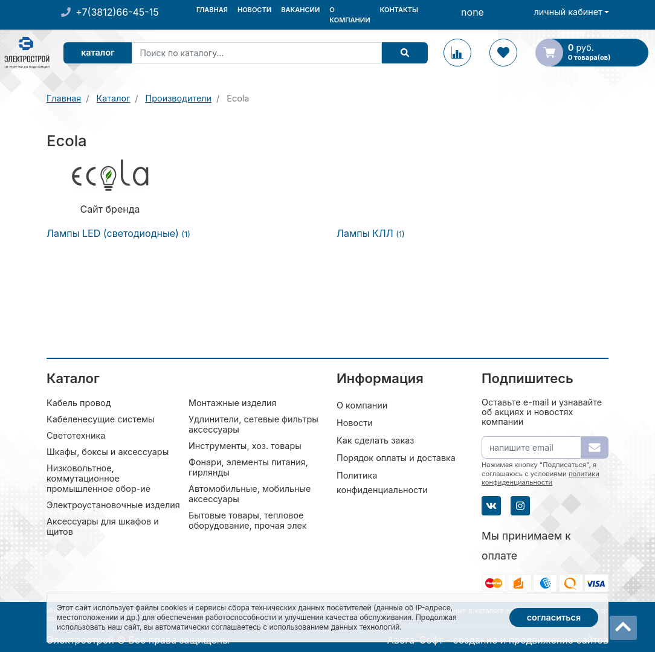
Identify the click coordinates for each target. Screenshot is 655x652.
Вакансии (300, 9)
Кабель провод (79, 403)
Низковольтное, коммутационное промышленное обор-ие (98, 478)
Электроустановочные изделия (113, 505)
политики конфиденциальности (540, 478)
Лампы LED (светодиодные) (118, 233)
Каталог (97, 52)
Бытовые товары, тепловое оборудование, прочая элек (248, 520)
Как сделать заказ (375, 440)
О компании (349, 14)
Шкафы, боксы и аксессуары (108, 452)
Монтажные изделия (232, 403)
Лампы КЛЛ (371, 233)
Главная (212, 9)
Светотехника (76, 435)
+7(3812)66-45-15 (117, 12)
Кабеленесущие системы (101, 419)
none (472, 12)
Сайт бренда (110, 209)
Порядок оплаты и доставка (396, 458)
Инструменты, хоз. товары (245, 446)
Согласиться (554, 617)
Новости (254, 9)
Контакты (399, 9)
